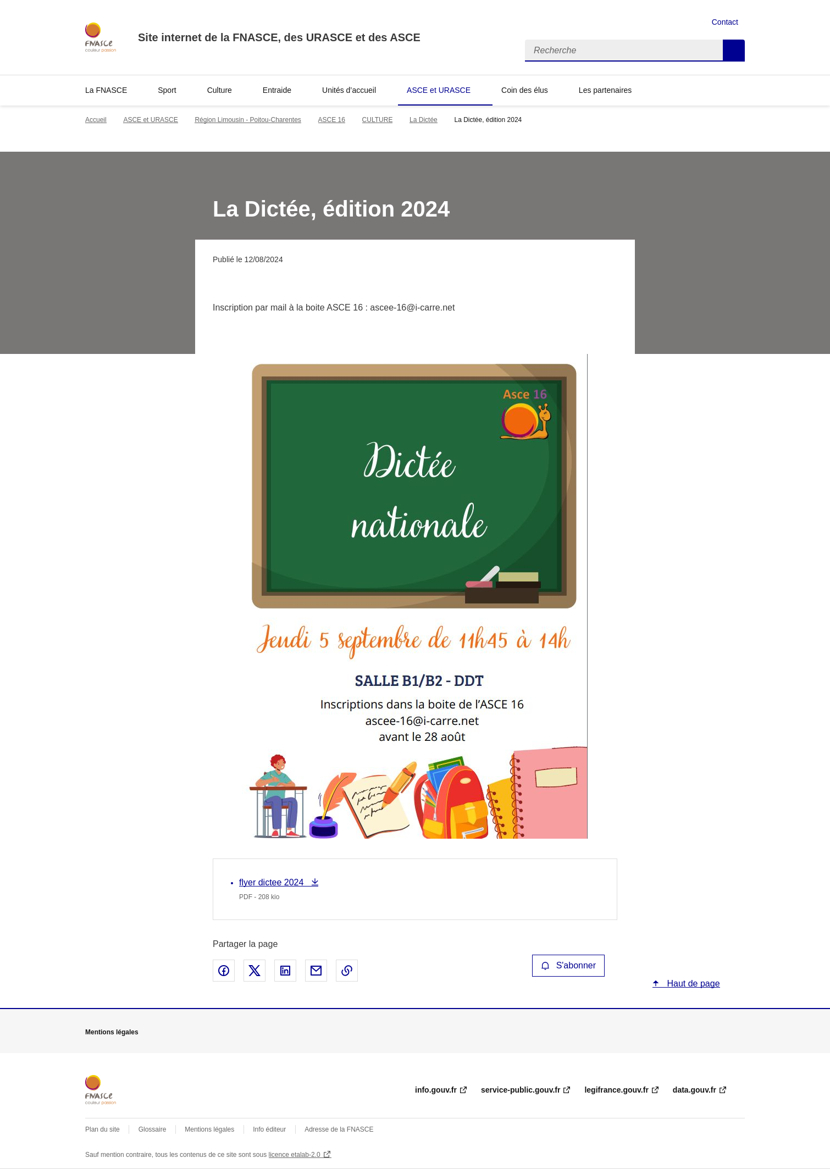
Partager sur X (254, 971)
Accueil (96, 120)
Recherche (734, 51)
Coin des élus (524, 90)
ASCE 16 (331, 120)
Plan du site (102, 1129)
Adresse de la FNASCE (339, 1129)
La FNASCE (106, 90)
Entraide (277, 90)
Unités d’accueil (349, 90)
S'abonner (568, 965)
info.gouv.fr (436, 1089)
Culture (219, 90)
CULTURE (377, 120)
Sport (167, 90)
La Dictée (424, 120)
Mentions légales (209, 1129)
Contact (725, 22)
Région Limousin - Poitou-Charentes (248, 120)
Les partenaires (605, 90)
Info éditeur (269, 1129)
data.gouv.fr (694, 1089)
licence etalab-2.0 (294, 1155)
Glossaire (153, 1129)
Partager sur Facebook (224, 971)
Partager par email (316, 971)
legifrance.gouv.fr (616, 1089)
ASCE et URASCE (439, 90)
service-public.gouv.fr (520, 1089)
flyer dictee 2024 (272, 882)
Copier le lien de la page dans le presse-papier (347, 971)
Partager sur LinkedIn (285, 971)
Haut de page (692, 983)
